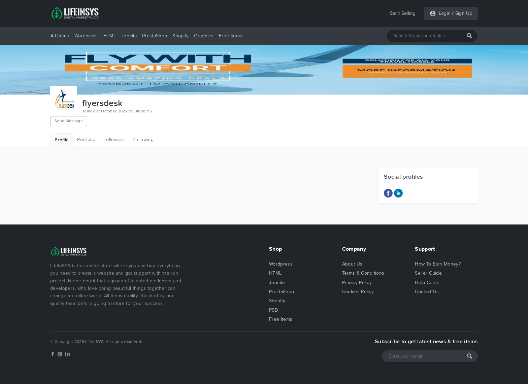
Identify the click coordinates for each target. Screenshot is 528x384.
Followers (114, 139)
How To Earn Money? (438, 264)
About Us (352, 264)
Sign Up (463, 13)
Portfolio (86, 139)
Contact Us (427, 291)
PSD (273, 310)
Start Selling (403, 13)
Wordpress (86, 36)
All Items (60, 36)
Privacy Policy (357, 282)
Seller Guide (428, 273)
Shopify (180, 36)
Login (445, 13)
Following (143, 139)
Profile (62, 140)
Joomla (129, 36)
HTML (109, 36)
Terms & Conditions (363, 273)
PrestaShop (154, 36)
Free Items (230, 36)
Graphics (203, 36)
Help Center (428, 282)
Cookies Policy (358, 291)
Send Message (69, 120)
